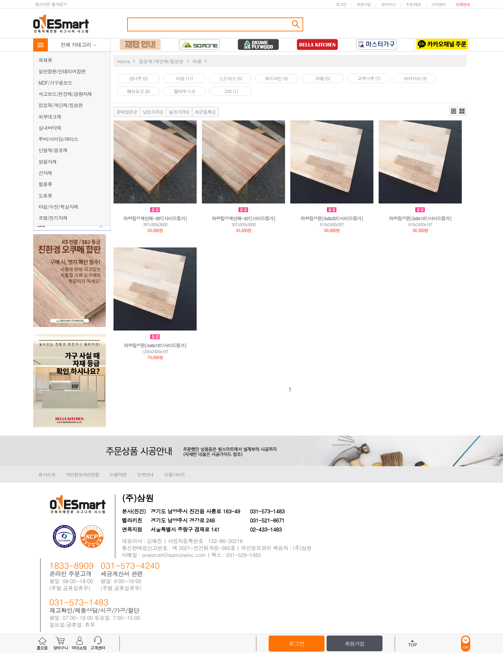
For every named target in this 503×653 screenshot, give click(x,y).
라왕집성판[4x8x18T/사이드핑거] (155, 345)
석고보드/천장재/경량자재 (65, 93)
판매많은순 (126, 112)
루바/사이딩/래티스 (58, 138)
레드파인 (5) (276, 78)
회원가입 (364, 4)
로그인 (341, 4)
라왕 (197, 61)
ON (465, 644)
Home (123, 61)
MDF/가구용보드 (55, 82)
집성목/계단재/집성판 (60, 105)
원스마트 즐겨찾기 (51, 4)
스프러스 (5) (230, 78)
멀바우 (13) (184, 91)
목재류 (45, 60)
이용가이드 (174, 474)
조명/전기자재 (52, 217)
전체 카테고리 (78, 44)
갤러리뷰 (462, 111)
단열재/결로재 (52, 150)
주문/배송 (413, 4)
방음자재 (47, 161)
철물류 (45, 183)
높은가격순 (179, 112)
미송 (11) (184, 78)
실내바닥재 (49, 127)
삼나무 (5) (138, 78)
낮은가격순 (153, 112)
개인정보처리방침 (82, 474)
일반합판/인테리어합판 (62, 71)
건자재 (45, 172)
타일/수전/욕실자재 (58, 206)
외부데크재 (49, 116)
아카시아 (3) (415, 78)
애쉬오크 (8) (138, 91)
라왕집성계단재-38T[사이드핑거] (155, 218)
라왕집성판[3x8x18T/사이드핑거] (420, 218)
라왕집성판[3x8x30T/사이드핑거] (332, 218)
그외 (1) (230, 91)
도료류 (45, 195)
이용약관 (118, 474)
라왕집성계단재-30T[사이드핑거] (243, 218)
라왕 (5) (322, 78)
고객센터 (438, 4)
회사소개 (46, 474)
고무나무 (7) (368, 78)
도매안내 (463, 4)
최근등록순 (205, 112)
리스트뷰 (453, 111)
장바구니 (388, 4)
